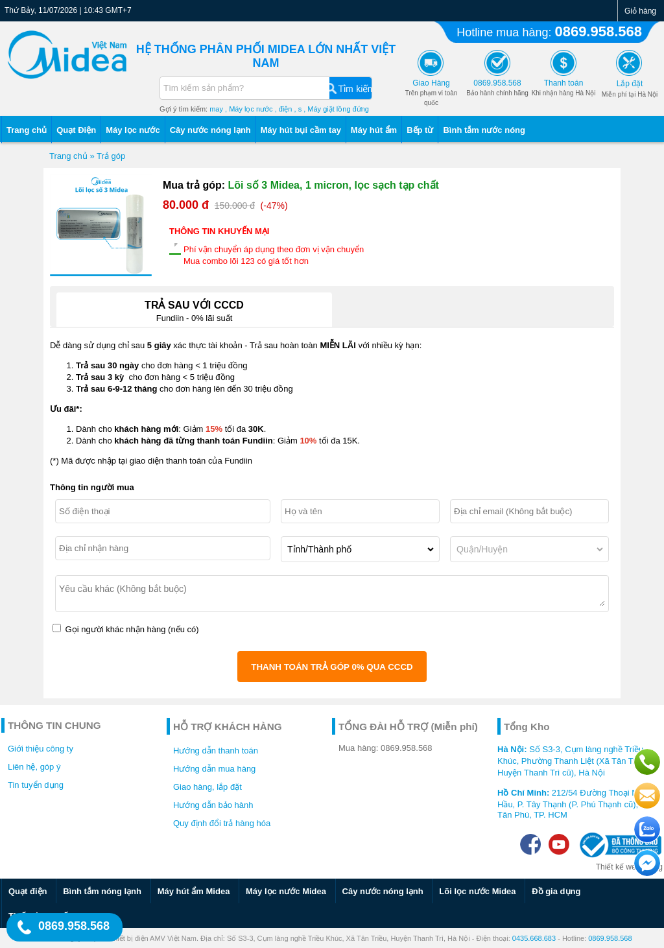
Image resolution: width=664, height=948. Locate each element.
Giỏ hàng (640, 11)
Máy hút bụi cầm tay (301, 130)
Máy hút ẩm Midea (194, 891)
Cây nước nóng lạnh (210, 130)
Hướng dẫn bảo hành (213, 805)
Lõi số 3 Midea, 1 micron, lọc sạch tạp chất (333, 185)
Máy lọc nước (133, 130)
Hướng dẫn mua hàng (214, 769)
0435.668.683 (534, 938)
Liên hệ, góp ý (34, 767)
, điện (283, 109)
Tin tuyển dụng (36, 785)
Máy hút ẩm (374, 130)
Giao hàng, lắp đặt (207, 787)
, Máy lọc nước (249, 109)
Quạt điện (27, 891)
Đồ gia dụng (556, 891)
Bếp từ (420, 130)
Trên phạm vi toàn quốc (431, 93)
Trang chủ (26, 130)
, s (298, 109)
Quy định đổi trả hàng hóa (221, 823)
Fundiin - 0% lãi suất (194, 307)
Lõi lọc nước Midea (477, 891)
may (216, 109)
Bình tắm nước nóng (484, 130)
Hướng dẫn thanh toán (215, 750)
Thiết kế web (618, 866)
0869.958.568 (598, 31)
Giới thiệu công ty (40, 748)
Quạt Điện (76, 130)
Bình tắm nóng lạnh (102, 891)
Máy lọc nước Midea (286, 891)
